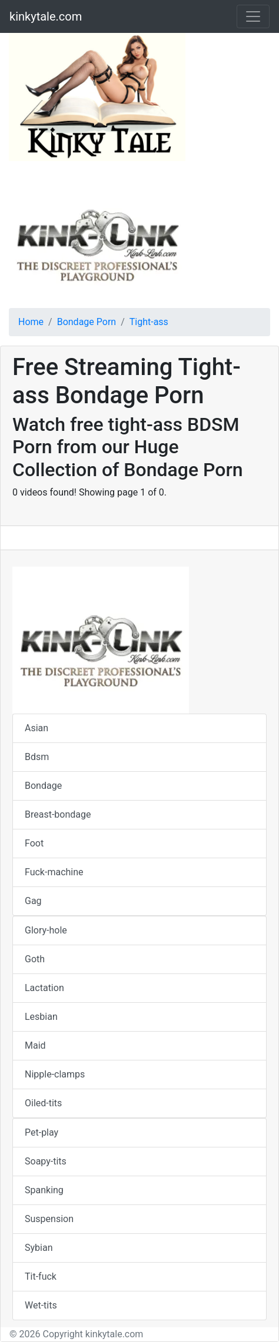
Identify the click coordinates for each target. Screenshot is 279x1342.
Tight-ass (148, 321)
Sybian (38, 1247)
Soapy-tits (46, 1161)
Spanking (44, 1190)
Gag (33, 900)
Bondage (43, 785)
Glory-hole (46, 930)
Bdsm (37, 756)
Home (31, 321)
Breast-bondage (58, 814)
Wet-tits (41, 1305)
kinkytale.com (45, 16)
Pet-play (41, 1132)
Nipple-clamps (55, 1074)
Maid (35, 1045)
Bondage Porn (86, 321)
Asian (36, 728)
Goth (35, 959)
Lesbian (41, 1016)
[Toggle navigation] (253, 16)
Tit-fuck (41, 1276)
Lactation (44, 987)
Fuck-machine (54, 872)
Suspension (49, 1218)
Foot (34, 843)
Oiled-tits (43, 1103)
